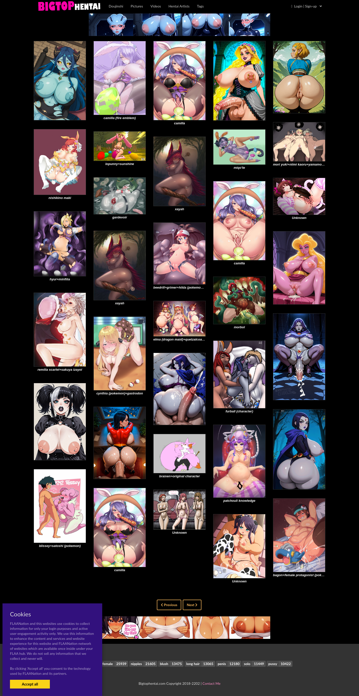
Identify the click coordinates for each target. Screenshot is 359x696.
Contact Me (211, 683)
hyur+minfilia (60, 279)
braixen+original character (179, 476)
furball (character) (239, 411)
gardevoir (119, 217)
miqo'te (239, 168)
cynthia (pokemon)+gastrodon (119, 393)
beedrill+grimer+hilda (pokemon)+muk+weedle (189, 287)
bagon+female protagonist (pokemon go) (304, 575)
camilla (179, 123)
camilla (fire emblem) (119, 118)
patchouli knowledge (239, 501)
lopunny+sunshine (119, 164)
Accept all (30, 684)
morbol (239, 327)
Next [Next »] (192, 605)
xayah (179, 209)
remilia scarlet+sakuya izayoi (60, 369)
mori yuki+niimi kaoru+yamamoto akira (303, 164)
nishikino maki (60, 198)
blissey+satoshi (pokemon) (60, 546)
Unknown (299, 218)
